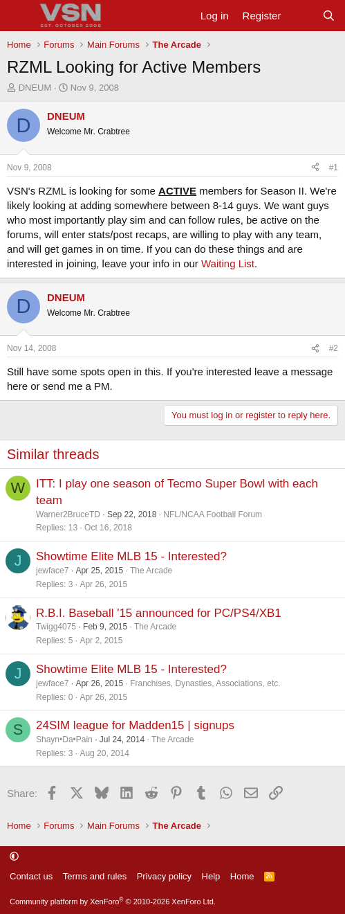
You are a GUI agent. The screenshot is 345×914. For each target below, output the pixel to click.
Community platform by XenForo (113, 901)
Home (242, 876)
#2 (333, 348)
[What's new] (301, 15)
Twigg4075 (56, 626)
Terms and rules (95, 876)
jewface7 (52, 570)
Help (211, 876)
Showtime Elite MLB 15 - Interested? (131, 556)
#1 (333, 167)
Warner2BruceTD (68, 514)
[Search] (328, 15)
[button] (14, 856)
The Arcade (151, 570)
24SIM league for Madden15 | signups (135, 725)
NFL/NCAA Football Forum (212, 514)
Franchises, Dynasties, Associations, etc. (205, 683)
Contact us (31, 876)
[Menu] (19, 16)
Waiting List (227, 263)
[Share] (315, 168)
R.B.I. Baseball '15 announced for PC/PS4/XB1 (158, 613)
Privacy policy (164, 876)
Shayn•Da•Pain (64, 739)
